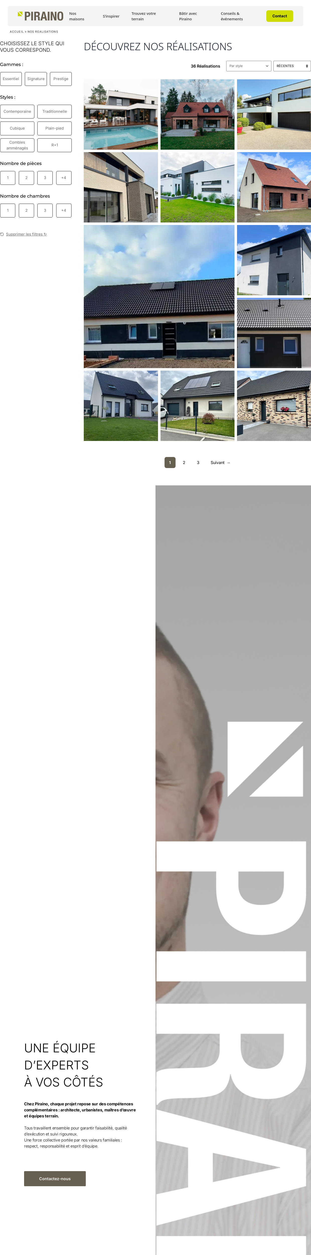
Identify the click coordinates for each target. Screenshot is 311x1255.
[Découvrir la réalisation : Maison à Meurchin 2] (274, 333)
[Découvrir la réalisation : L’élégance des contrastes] (198, 187)
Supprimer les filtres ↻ (23, 234)
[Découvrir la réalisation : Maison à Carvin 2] (274, 187)
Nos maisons (76, 16)
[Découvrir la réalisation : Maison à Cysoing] (121, 114)
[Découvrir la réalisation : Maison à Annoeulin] (198, 406)
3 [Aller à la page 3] (198, 462)
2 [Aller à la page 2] (184, 462)
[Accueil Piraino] (40, 16)
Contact (279, 16)
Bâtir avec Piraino (188, 16)
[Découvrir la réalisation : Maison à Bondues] (198, 114)
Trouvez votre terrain (143, 16)
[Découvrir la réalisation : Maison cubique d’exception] (121, 187)
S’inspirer (111, 16)
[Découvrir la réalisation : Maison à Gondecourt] (274, 260)
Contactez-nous (55, 1178)
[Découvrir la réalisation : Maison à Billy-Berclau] (159, 296)
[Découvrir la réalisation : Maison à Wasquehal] (274, 114)
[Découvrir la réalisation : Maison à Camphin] (274, 406)
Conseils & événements (232, 16)
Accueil (17, 31)
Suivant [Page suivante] (220, 463)
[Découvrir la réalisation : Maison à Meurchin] (121, 406)
